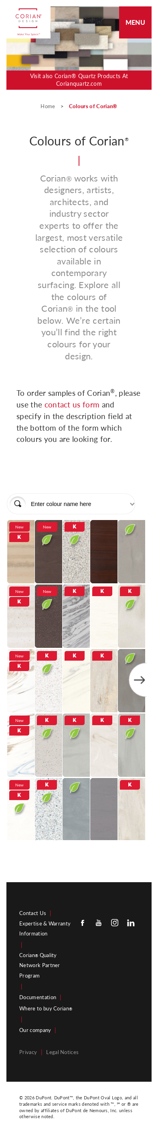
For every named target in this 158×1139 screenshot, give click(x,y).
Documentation (37, 997)
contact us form (73, 404)
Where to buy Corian (45, 1008)
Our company (35, 1030)
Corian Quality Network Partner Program (39, 965)
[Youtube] (99, 922)
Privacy (28, 1052)
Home (49, 106)
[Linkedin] (131, 922)
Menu (135, 22)
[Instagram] (115, 922)
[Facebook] (83, 922)
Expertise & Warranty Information (45, 928)
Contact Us (32, 913)
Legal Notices (62, 1052)
